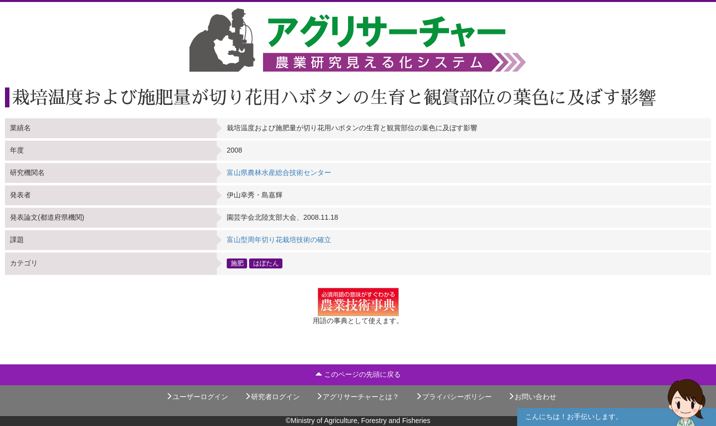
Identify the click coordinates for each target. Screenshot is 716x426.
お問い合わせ (532, 397)
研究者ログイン (272, 397)
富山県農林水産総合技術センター (279, 172)
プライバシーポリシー (453, 397)
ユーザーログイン (197, 397)
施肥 (237, 263)
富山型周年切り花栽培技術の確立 (279, 240)
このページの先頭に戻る (358, 374)
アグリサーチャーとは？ (357, 397)
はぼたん (266, 263)
